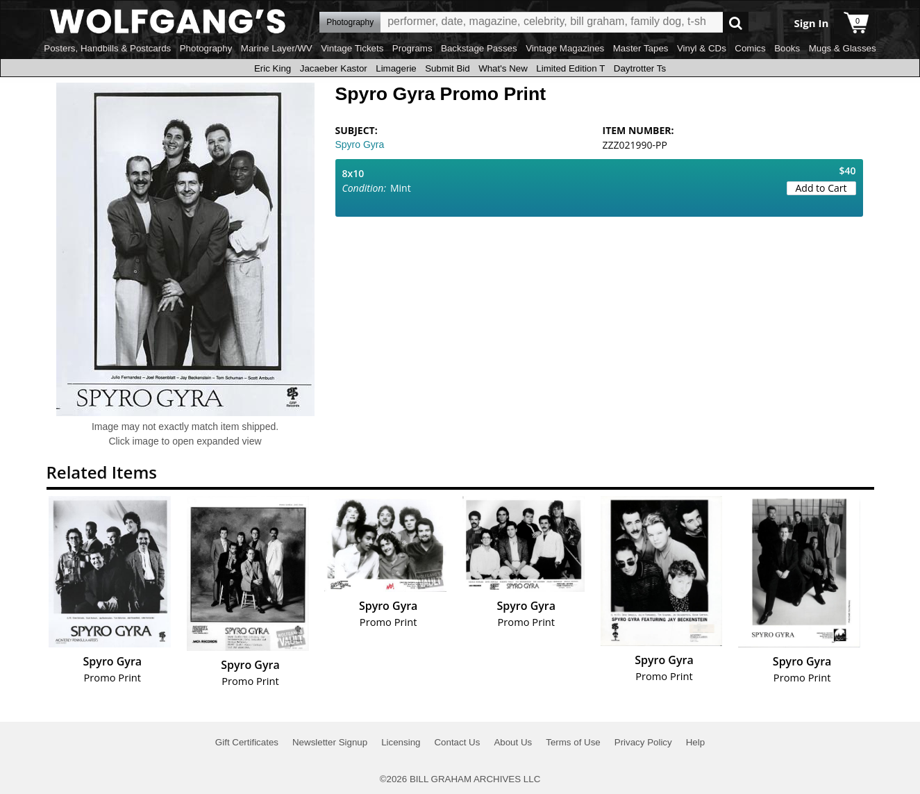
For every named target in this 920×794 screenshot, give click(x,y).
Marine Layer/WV (276, 48)
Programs (412, 48)
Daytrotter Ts (640, 68)
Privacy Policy (643, 742)
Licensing (400, 742)
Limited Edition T (570, 68)
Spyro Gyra (360, 144)
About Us (513, 742)
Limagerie (396, 68)
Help (695, 742)
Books (787, 48)
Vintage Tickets (352, 48)
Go (735, 22)
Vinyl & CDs (701, 48)
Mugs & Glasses (842, 48)
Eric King (272, 68)
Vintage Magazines (565, 48)
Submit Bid (447, 68)
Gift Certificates (246, 742)
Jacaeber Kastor (333, 68)
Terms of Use (573, 742)
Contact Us (457, 742)
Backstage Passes (479, 48)
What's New (503, 68)
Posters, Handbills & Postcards (107, 48)
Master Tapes (641, 48)
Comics (750, 48)
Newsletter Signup (329, 742)
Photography (206, 48)
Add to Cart (821, 188)
